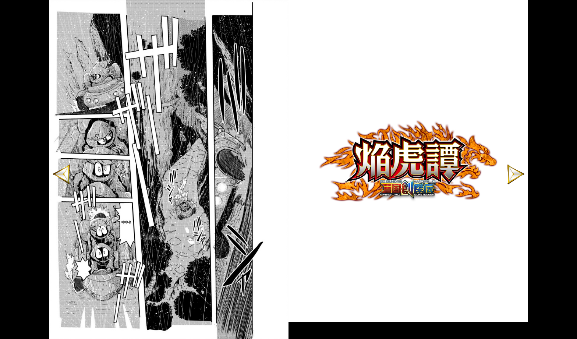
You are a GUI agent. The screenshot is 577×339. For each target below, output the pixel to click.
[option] (408, 161)
